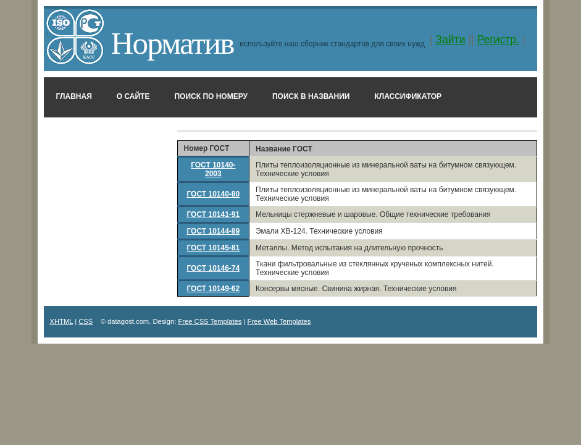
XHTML (61, 321)
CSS (85, 321)
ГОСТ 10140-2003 (213, 169)
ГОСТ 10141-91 (213, 214)
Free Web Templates (279, 321)
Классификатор (407, 96)
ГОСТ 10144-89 (213, 231)
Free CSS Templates (209, 321)
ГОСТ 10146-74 (213, 268)
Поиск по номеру (211, 96)
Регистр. (498, 39)
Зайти (450, 39)
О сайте (133, 96)
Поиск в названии (310, 96)
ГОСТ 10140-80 (213, 194)
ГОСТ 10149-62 (213, 288)
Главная (74, 96)
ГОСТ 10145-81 (213, 248)
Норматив (172, 43)
